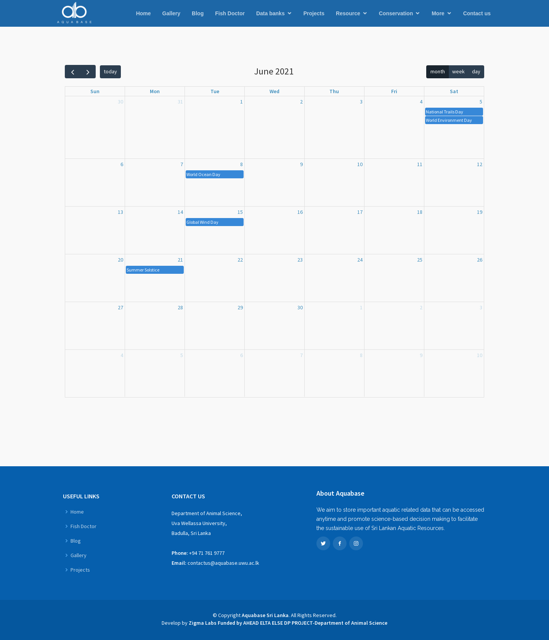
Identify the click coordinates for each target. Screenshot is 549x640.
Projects (313, 13)
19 (479, 211)
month (437, 71)
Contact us (477, 13)
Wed (274, 91)
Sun (95, 91)
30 (120, 101)
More (438, 13)
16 (300, 211)
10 (360, 164)
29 (240, 307)
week (458, 71)
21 (180, 259)
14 (180, 211)
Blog (198, 13)
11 (419, 164)
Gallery (171, 13)
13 (120, 211)
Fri (394, 91)
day (476, 71)
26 (479, 259)
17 (360, 211)
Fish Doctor (230, 13)
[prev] (72, 71)
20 (120, 259)
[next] (88, 71)
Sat (454, 91)
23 (300, 259)
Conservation (396, 13)
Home (143, 13)
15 (240, 211)
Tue (214, 91)
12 (479, 164)
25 (419, 259)
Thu (334, 91)
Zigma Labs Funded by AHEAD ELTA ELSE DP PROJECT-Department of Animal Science (288, 622)
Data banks (270, 13)
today (110, 71)
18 (419, 211)
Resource (348, 13)
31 (180, 101)
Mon (155, 91)
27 (120, 307)
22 (240, 259)
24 (360, 259)
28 (180, 307)
